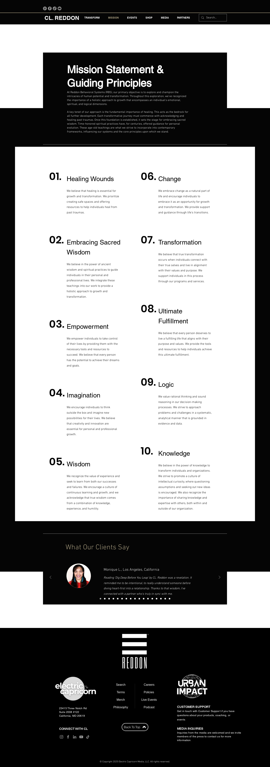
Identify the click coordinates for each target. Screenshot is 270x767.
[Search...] (212, 17)
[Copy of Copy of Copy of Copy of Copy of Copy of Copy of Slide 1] (143, 598)
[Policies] (149, 692)
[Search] (120, 685)
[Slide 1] (100, 598)
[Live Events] (149, 700)
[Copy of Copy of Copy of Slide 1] (126, 598)
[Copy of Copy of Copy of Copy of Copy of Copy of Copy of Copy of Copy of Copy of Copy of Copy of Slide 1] (165, 598)
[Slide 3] (109, 598)
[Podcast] (149, 707)
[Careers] (149, 685)
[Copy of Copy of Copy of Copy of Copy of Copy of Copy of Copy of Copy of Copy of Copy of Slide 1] (161, 598)
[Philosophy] (120, 707)
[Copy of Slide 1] (117, 598)
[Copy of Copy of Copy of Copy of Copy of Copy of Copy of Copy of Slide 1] (148, 598)
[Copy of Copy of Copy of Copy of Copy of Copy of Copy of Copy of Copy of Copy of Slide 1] (156, 598)
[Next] (219, 577)
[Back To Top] (135, 727)
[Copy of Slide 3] (113, 598)
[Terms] (120, 692)
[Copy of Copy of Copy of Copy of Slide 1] (130, 598)
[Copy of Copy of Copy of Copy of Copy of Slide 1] (135, 598)
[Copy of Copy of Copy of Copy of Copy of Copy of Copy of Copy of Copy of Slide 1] (152, 598)
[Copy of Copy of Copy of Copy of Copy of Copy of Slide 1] (139, 598)
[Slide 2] (105, 598)
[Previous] (50, 577)
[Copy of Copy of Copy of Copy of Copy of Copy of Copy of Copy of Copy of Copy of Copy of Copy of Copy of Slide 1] (169, 598)
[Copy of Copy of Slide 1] (122, 598)
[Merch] (120, 700)
